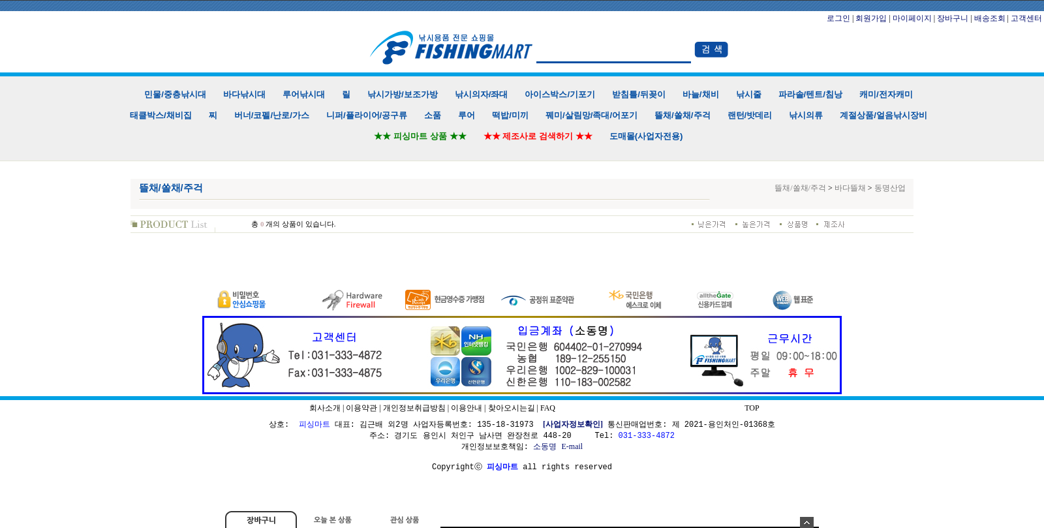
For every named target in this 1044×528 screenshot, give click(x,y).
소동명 (545, 446)
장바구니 (952, 18)
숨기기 (807, 522)
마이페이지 (912, 18)
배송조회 (990, 18)
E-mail (572, 446)
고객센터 (1026, 18)
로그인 (838, 18)
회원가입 (871, 18)
